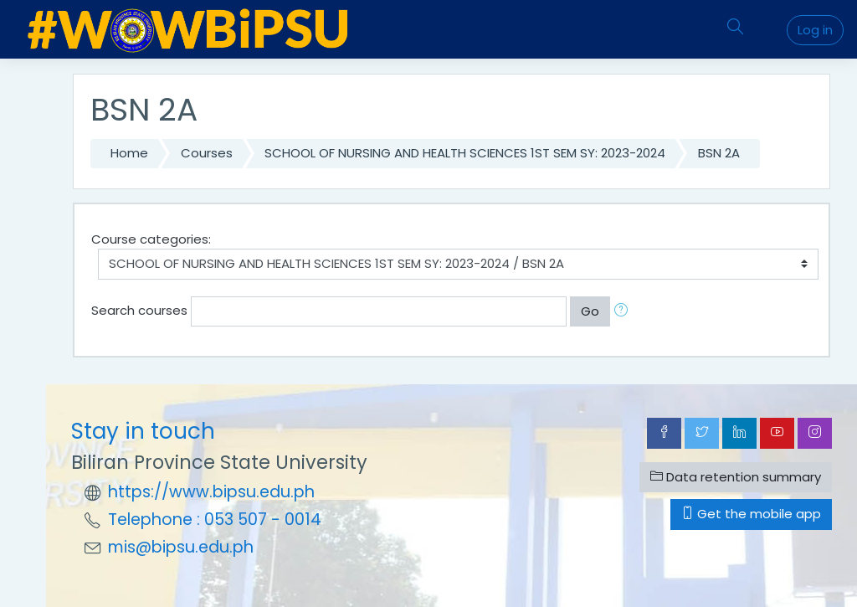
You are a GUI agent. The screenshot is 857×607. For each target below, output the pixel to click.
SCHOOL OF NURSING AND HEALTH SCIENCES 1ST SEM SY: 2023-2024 (464, 153)
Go (590, 311)
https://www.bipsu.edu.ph (211, 492)
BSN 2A (719, 153)
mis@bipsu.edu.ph (181, 547)
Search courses (139, 310)
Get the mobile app (751, 513)
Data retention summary (735, 477)
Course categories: (151, 239)
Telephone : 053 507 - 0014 (214, 519)
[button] (624, 311)
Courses (207, 153)
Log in (815, 30)
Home (129, 153)
